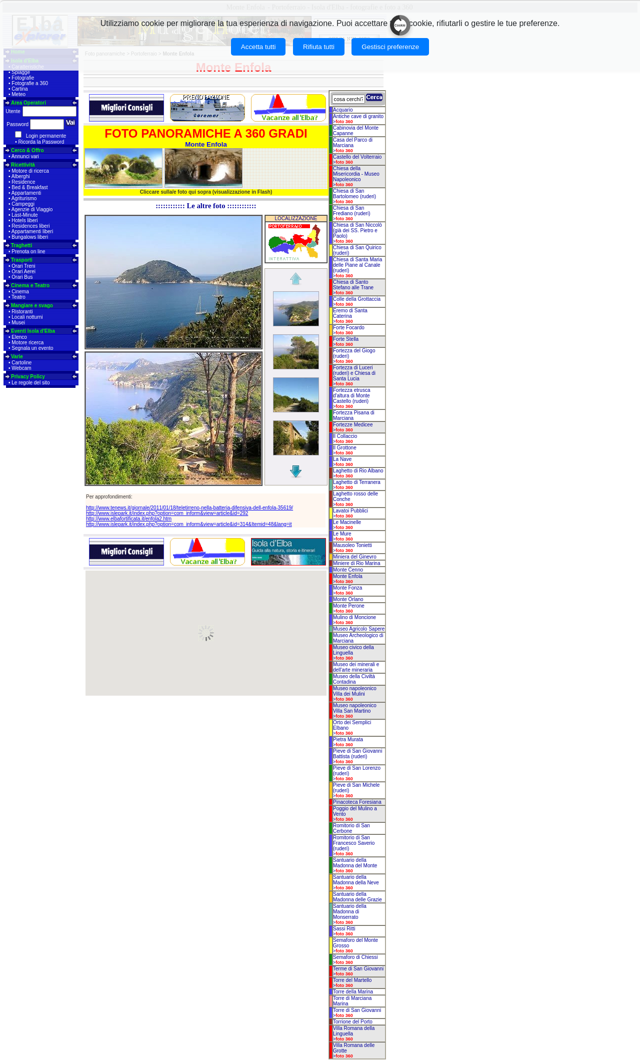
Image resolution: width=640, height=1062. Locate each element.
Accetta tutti (258, 47)
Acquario (342, 110)
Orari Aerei (24, 271)
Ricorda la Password (41, 142)
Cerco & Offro (27, 150)
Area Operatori (28, 103)
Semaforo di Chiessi (355, 957)
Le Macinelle (347, 522)
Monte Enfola (347, 576)
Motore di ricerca (30, 171)
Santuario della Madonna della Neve (356, 879)
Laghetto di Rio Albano (358, 470)
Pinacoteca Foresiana (357, 802)
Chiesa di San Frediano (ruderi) (351, 210)
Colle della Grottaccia (356, 299)
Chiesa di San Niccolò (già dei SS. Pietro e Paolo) (357, 230)
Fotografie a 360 (30, 83)
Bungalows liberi (30, 237)
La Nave (342, 459)
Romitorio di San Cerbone (351, 828)
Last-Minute (25, 215)
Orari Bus (22, 277)
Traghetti (21, 245)
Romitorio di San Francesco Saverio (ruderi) (353, 843)
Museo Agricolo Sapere (358, 629)
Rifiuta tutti (318, 47)
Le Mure (342, 534)
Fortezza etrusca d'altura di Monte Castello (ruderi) (351, 395)
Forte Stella (345, 339)
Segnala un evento (32, 348)
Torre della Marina (353, 991)
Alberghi (21, 176)
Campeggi (23, 204)
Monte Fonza (347, 588)
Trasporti (21, 260)
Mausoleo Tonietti (352, 545)
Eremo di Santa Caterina (350, 313)
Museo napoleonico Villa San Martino (354, 708)
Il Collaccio (345, 436)
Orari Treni (23, 266)
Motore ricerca (28, 342)
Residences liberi (31, 226)
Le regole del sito (31, 382)
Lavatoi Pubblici (350, 510)
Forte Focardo (348, 327)
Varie (17, 356)
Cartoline (22, 362)
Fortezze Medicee (352, 424)
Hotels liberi (25, 220)
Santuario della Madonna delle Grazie (357, 896)
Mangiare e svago (32, 305)
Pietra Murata (348, 739)
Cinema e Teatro (30, 285)
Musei (18, 322)
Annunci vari (25, 156)
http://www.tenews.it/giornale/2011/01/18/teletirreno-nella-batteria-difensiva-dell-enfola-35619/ (189, 507)
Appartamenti (26, 193)
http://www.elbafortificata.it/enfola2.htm (129, 518)
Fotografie (23, 78)
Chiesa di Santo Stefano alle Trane (353, 284)
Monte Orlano (348, 599)
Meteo (19, 94)
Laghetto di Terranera (356, 482)
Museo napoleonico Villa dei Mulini (354, 691)
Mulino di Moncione (354, 617)
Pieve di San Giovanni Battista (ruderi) (357, 753)
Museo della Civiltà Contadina (354, 679)
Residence (23, 182)
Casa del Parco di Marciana (352, 142)
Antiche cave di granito (358, 116)
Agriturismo (24, 198)
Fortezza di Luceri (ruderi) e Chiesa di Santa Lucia (354, 373)
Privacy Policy (28, 376)
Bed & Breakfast (30, 187)
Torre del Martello (352, 980)
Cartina (20, 89)
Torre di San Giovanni (357, 1010)
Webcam (21, 368)
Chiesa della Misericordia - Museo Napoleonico (356, 174)
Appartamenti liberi (32, 231)
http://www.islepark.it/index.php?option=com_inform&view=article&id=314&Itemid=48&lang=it (189, 524)
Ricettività (23, 165)
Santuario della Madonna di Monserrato (349, 911)
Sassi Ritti (344, 928)
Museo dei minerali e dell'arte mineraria (356, 667)
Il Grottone (344, 447)
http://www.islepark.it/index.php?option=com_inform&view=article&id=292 (167, 513)
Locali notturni (27, 317)
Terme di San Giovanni (358, 968)
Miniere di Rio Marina (356, 563)
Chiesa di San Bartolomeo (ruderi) (354, 193)
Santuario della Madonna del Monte (355, 862)
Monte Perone (348, 606)
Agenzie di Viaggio (32, 209)
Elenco (19, 337)
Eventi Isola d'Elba (33, 331)
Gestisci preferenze (390, 47)
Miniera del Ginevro (354, 557)
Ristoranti (22, 311)
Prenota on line (28, 251)
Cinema (20, 291)
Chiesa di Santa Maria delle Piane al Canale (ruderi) (357, 265)
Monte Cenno (348, 570)
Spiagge (21, 72)
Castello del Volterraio (357, 157)
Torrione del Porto (352, 1021)
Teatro (19, 297)
